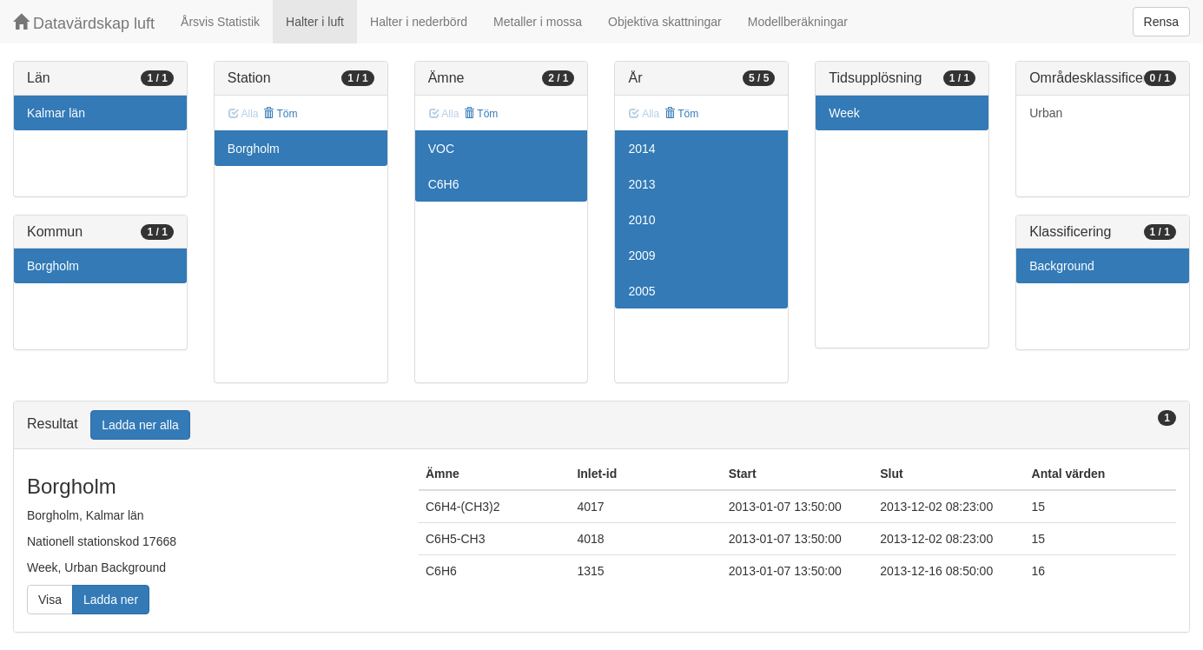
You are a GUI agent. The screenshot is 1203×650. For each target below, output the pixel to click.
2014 (641, 149)
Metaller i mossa (537, 22)
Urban (1045, 113)
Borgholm (53, 266)
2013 (641, 184)
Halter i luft (315, 22)
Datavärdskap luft (84, 23)
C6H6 (443, 184)
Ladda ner (110, 600)
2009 (641, 255)
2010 (641, 220)
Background (1061, 266)
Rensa (1161, 22)
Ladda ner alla (140, 425)
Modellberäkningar (798, 22)
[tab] (601, 425)
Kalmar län (56, 113)
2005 (641, 291)
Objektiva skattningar (665, 22)
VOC (441, 149)
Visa (50, 600)
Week (844, 113)
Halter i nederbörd (418, 22)
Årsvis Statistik (220, 22)
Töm (280, 114)
